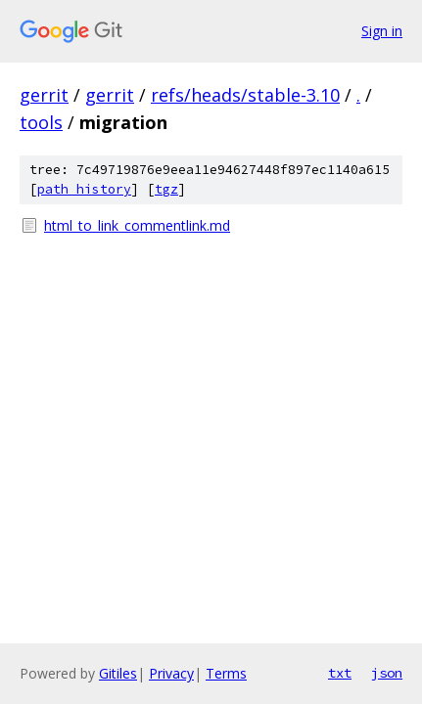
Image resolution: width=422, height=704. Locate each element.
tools (41, 122)
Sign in (381, 31)
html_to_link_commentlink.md (137, 225)
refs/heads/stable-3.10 (245, 95)
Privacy (171, 673)
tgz (166, 189)
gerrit (44, 95)
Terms (226, 673)
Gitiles (118, 673)
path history (84, 189)
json (386, 673)
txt (340, 673)
